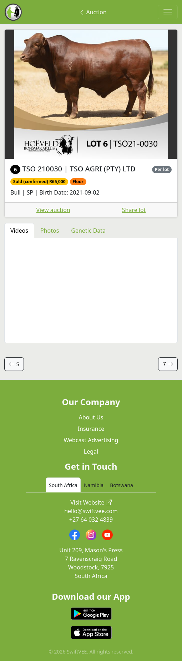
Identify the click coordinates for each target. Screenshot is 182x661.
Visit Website (91, 502)
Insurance (91, 429)
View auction (53, 210)
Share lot (134, 210)
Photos (49, 230)
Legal (91, 451)
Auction (92, 12)
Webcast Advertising (91, 440)
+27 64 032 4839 (91, 519)
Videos (19, 230)
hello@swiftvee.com (91, 511)
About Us (91, 417)
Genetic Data (88, 230)
